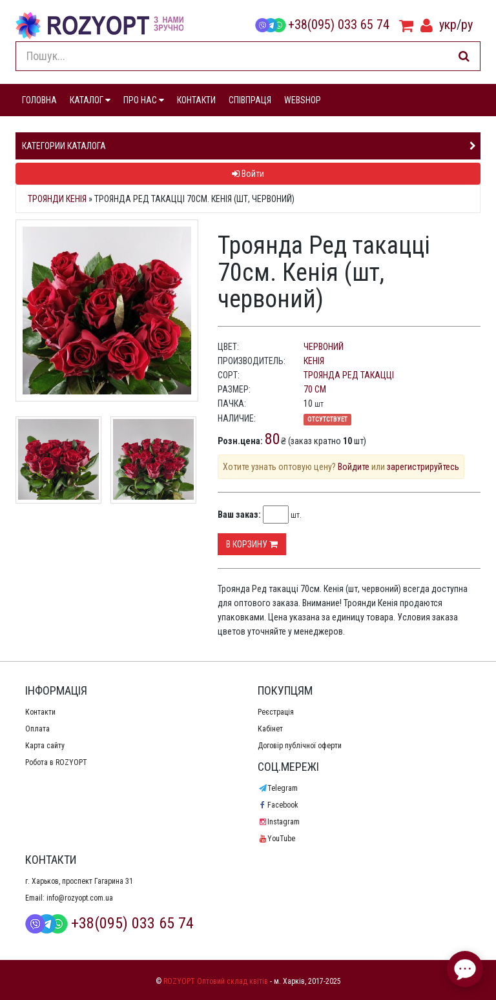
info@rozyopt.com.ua (79, 898)
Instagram (279, 821)
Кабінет (270, 728)
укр (448, 24)
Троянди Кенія (57, 199)
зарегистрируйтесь (423, 467)
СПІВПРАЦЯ (250, 100)
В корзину (252, 544)
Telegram (278, 788)
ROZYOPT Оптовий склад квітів (215, 981)
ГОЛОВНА (39, 100)
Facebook (278, 805)
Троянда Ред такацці (349, 375)
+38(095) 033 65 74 (322, 24)
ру (467, 24)
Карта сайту (45, 745)
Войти (248, 173)
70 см (315, 389)
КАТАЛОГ (90, 100)
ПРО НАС (143, 100)
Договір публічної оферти (300, 745)
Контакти (40, 712)
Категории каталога (64, 146)
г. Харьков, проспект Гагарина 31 (79, 881)
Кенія (314, 361)
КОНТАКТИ (196, 100)
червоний (324, 347)
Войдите (353, 467)
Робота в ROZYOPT (56, 762)
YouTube (276, 838)
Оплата (37, 728)
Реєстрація (276, 712)
